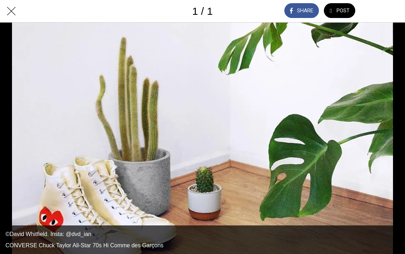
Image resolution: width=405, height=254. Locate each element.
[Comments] (375, 11)
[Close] (11, 11)
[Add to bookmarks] (393, 11)
